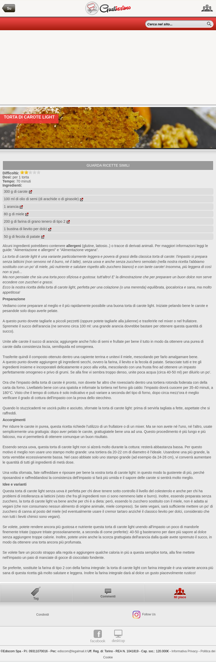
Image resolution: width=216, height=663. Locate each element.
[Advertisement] (108, 68)
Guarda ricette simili (107, 165)
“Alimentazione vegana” (78, 250)
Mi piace (180, 597)
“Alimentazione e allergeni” (34, 250)
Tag (35, 598)
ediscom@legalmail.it (72, 651)
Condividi (42, 614)
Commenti (108, 596)
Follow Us (148, 614)
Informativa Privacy (185, 651)
